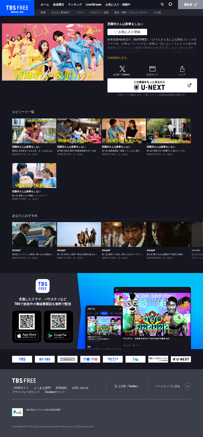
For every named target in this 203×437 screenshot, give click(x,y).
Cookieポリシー (55, 392)
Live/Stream (94, 4)
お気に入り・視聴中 (117, 4)
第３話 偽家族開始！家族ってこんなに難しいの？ (124, 150)
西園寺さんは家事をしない (26, 146)
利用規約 (61, 387)
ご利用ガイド (20, 387)
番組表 (190, 4)
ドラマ (79, 12)
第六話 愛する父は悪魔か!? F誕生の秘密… (165, 254)
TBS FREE (10, 7)
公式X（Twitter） (127, 386)
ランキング (75, 4)
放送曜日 (58, 4)
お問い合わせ (80, 387)
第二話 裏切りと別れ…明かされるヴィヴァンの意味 (124, 254)
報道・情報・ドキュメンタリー (131, 12)
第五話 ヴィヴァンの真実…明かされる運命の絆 (33, 254)
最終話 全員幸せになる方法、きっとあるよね (32, 150)
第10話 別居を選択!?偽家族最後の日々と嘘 (76, 150)
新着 (43, 12)
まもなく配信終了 (60, 12)
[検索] (163, 5)
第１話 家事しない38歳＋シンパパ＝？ (29, 195)
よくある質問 (42, 387)
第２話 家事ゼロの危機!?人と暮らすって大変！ (168, 150)
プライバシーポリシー (26, 392)
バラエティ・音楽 (98, 12)
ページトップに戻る (173, 386)
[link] (34, 130)
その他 (157, 12)
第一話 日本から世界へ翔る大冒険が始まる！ (77, 254)
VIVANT (16, 250)
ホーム (45, 4)
